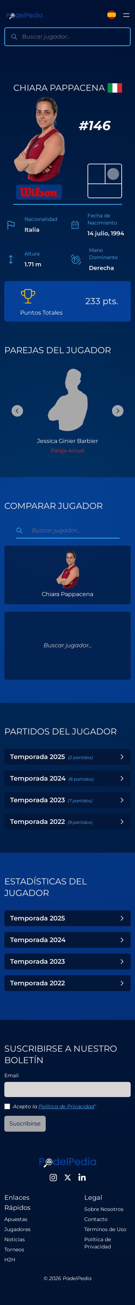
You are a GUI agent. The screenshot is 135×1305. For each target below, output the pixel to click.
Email (11, 1075)
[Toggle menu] (126, 15)
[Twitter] (67, 1177)
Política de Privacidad (66, 1106)
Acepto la (54, 1106)
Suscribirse (25, 1123)
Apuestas (15, 1219)
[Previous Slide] (17, 411)
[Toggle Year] (122, 757)
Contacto (96, 1219)
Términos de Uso (105, 1229)
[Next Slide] (117, 411)
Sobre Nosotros (103, 1209)
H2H (9, 1259)
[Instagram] (53, 1177)
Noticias (14, 1239)
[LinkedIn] (82, 1177)
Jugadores (17, 1229)
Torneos (14, 1249)
